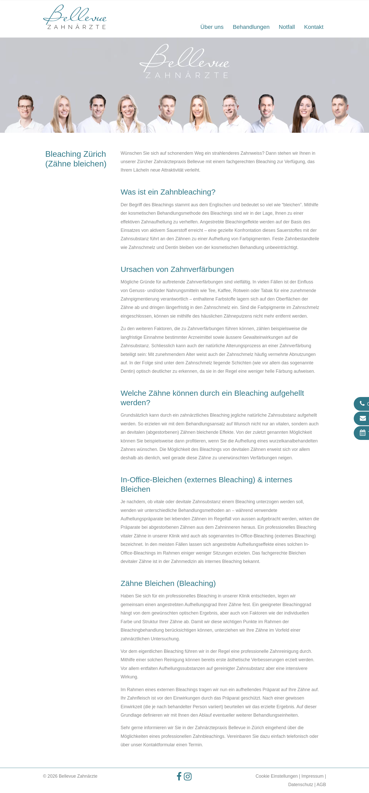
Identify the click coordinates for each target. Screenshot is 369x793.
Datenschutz (300, 784)
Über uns (212, 27)
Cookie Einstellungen (277, 776)
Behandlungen (251, 27)
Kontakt (314, 27)
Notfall (287, 27)
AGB (321, 784)
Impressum (312, 776)
